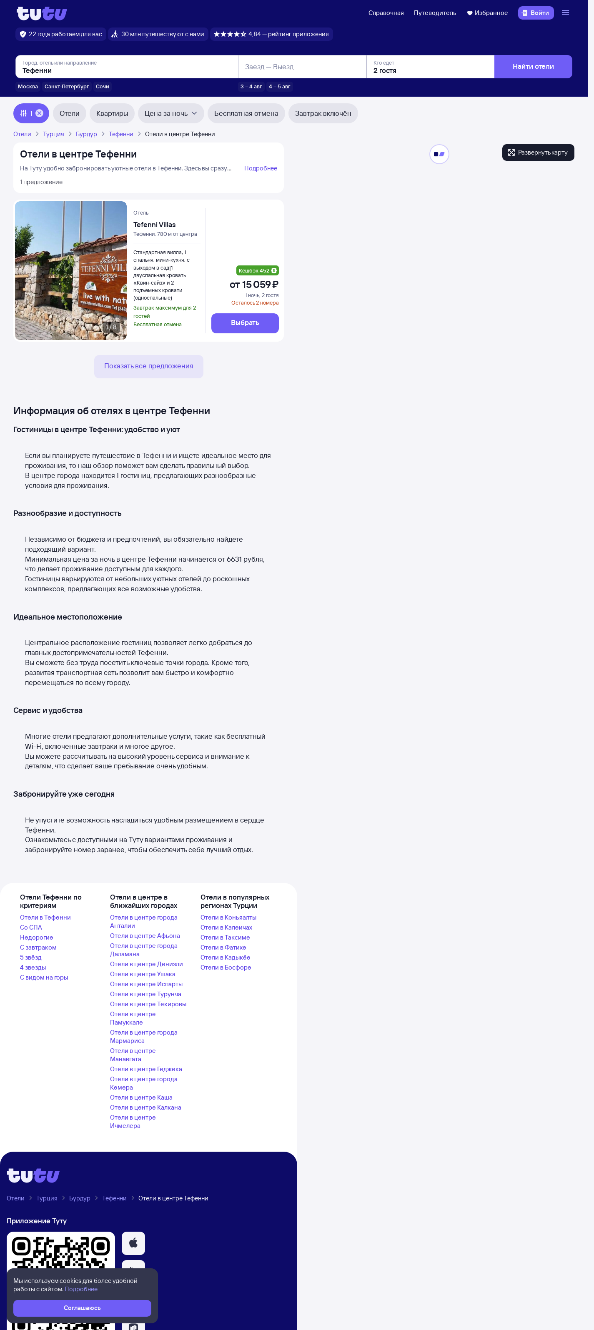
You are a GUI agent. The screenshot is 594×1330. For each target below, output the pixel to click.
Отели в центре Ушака (142, 974)
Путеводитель (435, 13)
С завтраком (38, 947)
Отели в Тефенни (45, 917)
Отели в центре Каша (141, 1097)
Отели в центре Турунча (145, 994)
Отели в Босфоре (226, 967)
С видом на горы (44, 977)
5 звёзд (31, 957)
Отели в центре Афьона (145, 936)
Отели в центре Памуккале (133, 1018)
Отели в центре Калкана (145, 1107)
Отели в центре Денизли (146, 964)
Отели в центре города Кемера (144, 1083)
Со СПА (31, 927)
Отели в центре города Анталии (144, 921)
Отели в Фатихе (223, 947)
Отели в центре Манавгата (133, 1055)
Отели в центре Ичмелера (133, 1121)
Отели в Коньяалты (228, 917)
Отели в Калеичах (226, 927)
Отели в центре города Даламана (144, 950)
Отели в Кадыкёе (226, 957)
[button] (133, 1243)
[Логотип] (41, 12)
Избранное (487, 13)
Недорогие (36, 937)
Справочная (386, 13)
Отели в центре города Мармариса (144, 1036)
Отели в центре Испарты (146, 984)
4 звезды (33, 967)
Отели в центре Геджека (146, 1069)
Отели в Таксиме (225, 937)
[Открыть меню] (566, 13)
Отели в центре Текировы (148, 1004)
